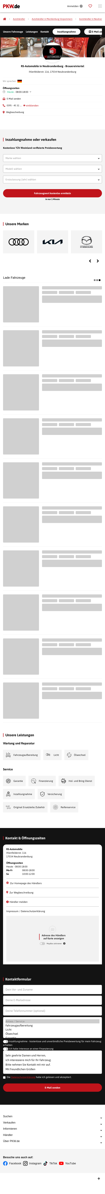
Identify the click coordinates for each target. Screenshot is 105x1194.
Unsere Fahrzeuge (13, 31)
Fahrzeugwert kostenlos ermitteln (52, 194)
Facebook (15, 1185)
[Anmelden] (74, 6)
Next (98, 262)
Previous (90, 262)
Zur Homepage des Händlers (24, 884)
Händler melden (17, 903)
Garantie (53, 1039)
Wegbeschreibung (15, 113)
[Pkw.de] (4, 19)
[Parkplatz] (90, 6)
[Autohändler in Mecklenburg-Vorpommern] (52, 19)
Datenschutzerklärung (23, 1078)
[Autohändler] (19, 19)
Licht (53, 1031)
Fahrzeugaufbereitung (53, 1026)
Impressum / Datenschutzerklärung (25, 912)
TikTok (56, 1185)
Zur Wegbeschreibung (19, 893)
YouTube (74, 1185)
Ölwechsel (53, 1035)
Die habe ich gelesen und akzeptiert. (39, 1078)
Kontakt (45, 31)
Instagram (36, 1185)
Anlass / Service (53, 1022)
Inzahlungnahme (66, 31)
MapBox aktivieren (54, 945)
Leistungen (32, 31)
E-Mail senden (14, 100)
